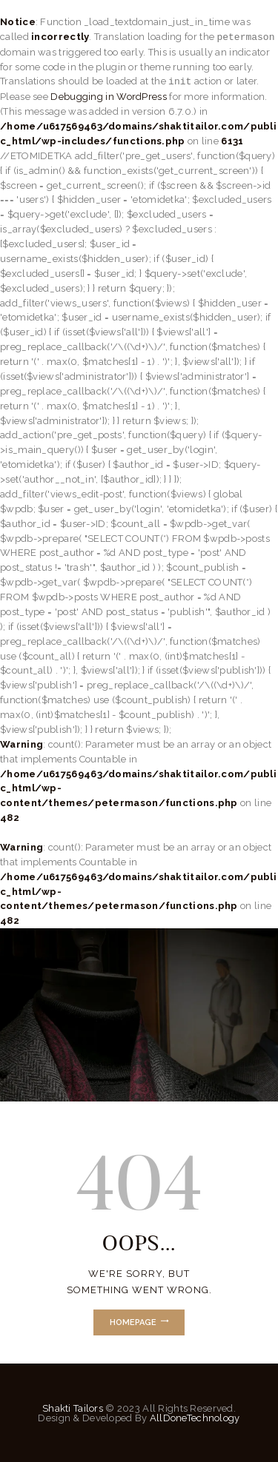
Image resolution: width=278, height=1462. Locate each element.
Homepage (133, 1322)
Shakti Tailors (73, 1408)
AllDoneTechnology (195, 1418)
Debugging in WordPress (108, 96)
